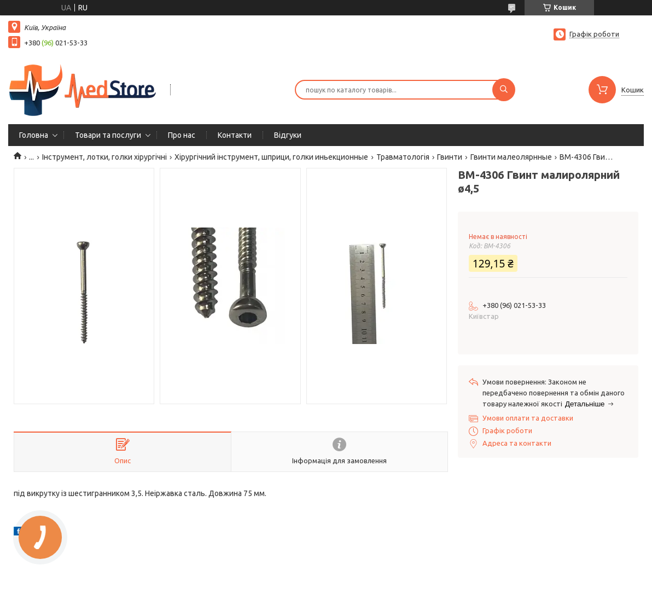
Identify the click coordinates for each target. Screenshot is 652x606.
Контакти (235, 135)
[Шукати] (503, 89)
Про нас (181, 135)
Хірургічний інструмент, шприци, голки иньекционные (271, 157)
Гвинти (449, 157)
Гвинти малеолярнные (511, 157)
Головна (33, 135)
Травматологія (402, 157)
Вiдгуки (287, 135)
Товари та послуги (108, 135)
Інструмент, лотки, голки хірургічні (104, 157)
